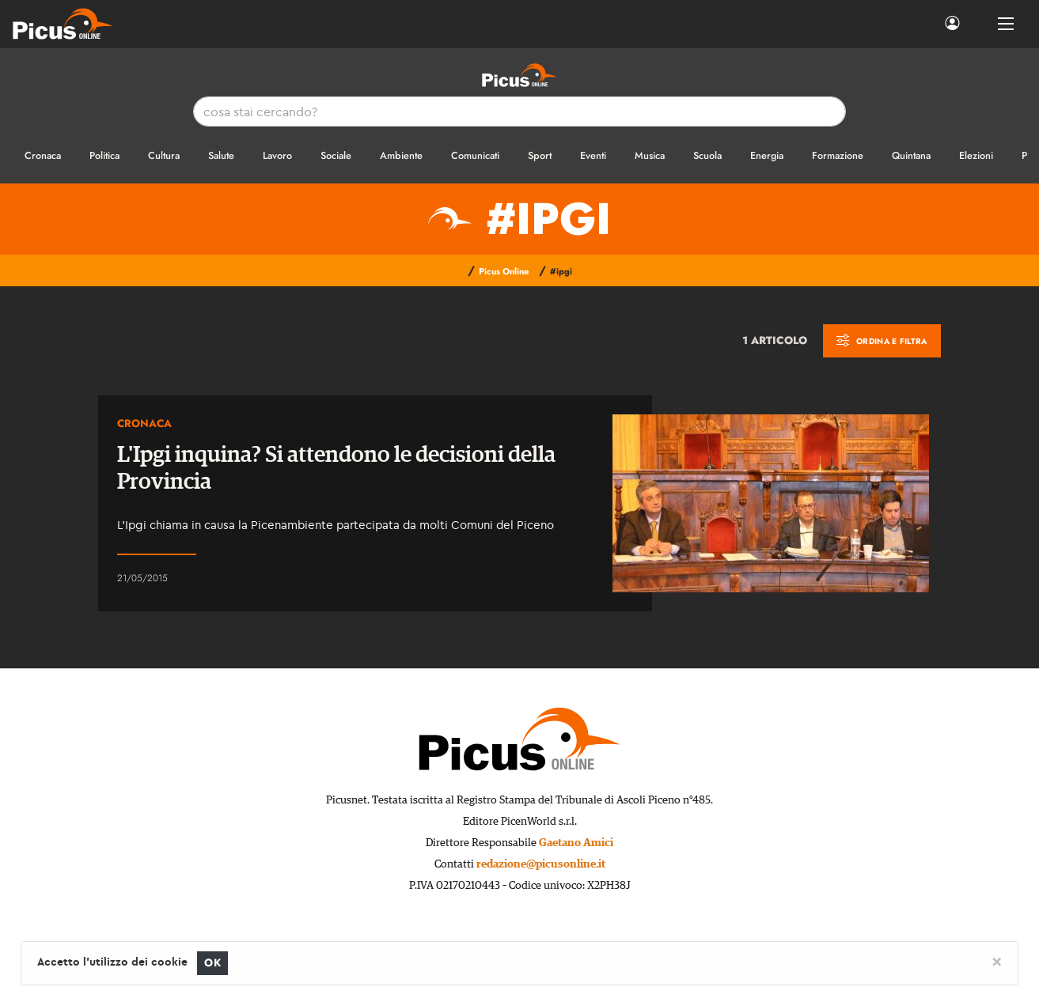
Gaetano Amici (576, 843)
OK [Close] (212, 962)
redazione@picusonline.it (540, 864)
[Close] (997, 961)
